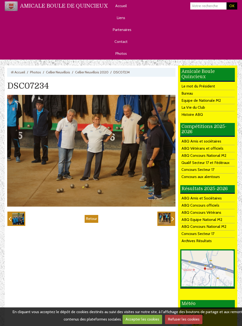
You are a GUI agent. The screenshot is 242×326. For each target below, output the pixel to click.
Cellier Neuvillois (58, 72)
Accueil (121, 6)
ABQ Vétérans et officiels (202, 148)
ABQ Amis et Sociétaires (201, 198)
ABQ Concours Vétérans (201, 212)
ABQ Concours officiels (200, 205)
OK (231, 6)
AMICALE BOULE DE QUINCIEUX (64, 6)
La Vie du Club (193, 107)
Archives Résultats (196, 241)
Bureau (187, 93)
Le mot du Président (198, 86)
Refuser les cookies (184, 319)
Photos (121, 53)
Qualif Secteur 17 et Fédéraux (205, 162)
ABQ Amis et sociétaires (201, 141)
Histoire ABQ (192, 114)
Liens (121, 17)
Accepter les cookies (142, 319)
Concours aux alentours (200, 176)
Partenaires (122, 29)
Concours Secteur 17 (197, 169)
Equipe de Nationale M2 (201, 100)
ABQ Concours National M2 (204, 155)
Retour (91, 218)
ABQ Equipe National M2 (201, 219)
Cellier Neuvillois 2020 (91, 72)
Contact (121, 41)
